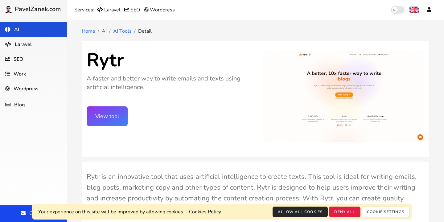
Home (88, 31)
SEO (132, 9)
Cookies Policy (205, 211)
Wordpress (159, 9)
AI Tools (122, 31)
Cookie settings (385, 211)
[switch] (398, 10)
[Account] (429, 9)
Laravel (109, 9)
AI (104, 31)
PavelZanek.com (33, 9)
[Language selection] (414, 9)
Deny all (344, 211)
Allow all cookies (300, 211)
